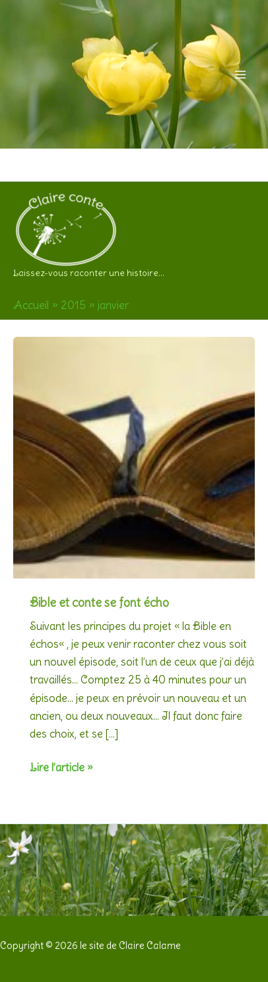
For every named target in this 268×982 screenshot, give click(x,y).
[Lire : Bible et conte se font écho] (134, 454)
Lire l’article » (61, 768)
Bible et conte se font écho (99, 602)
